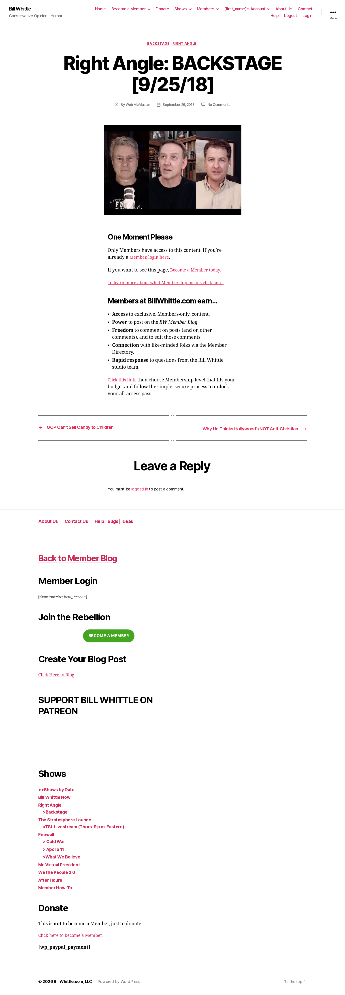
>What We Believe (63, 857)
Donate (162, 9)
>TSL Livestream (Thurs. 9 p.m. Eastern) (88, 827)
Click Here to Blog (58, 676)
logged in (139, 490)
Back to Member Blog (89, 558)
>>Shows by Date (58, 790)
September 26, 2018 (179, 106)
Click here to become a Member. (73, 936)
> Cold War (55, 842)
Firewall (47, 835)
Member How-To (57, 888)
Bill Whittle (22, 9)
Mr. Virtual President (61, 865)
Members (205, 9)
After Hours (51, 881)
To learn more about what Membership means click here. (171, 284)
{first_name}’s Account (244, 9)
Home (100, 9)
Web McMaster (136, 106)
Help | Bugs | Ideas (126, 522)
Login (307, 15)
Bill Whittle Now (56, 798)
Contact (305, 9)
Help (274, 15)
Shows (181, 9)
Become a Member (128, 9)
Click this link (123, 381)
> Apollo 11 (55, 850)
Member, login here (151, 258)
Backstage (158, 45)
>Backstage (56, 813)
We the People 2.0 (58, 873)
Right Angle (186, 45)
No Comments (220, 106)
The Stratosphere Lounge (67, 820)
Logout (290, 15)
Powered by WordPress (119, 982)
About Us (283, 9)
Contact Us (82, 522)
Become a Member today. (198, 271)
